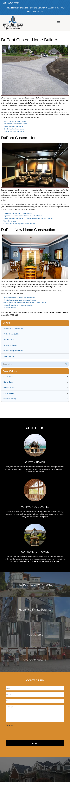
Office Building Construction (13, 351)
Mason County (9, 388)
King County (8, 376)
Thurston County (10, 399)
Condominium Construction (13, 328)
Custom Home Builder (11, 334)
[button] (58, 23)
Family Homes (9, 356)
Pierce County (9, 393)
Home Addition (9, 339)
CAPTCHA (9, 726)
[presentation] (23, 732)
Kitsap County (9, 382)
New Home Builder (10, 345)
